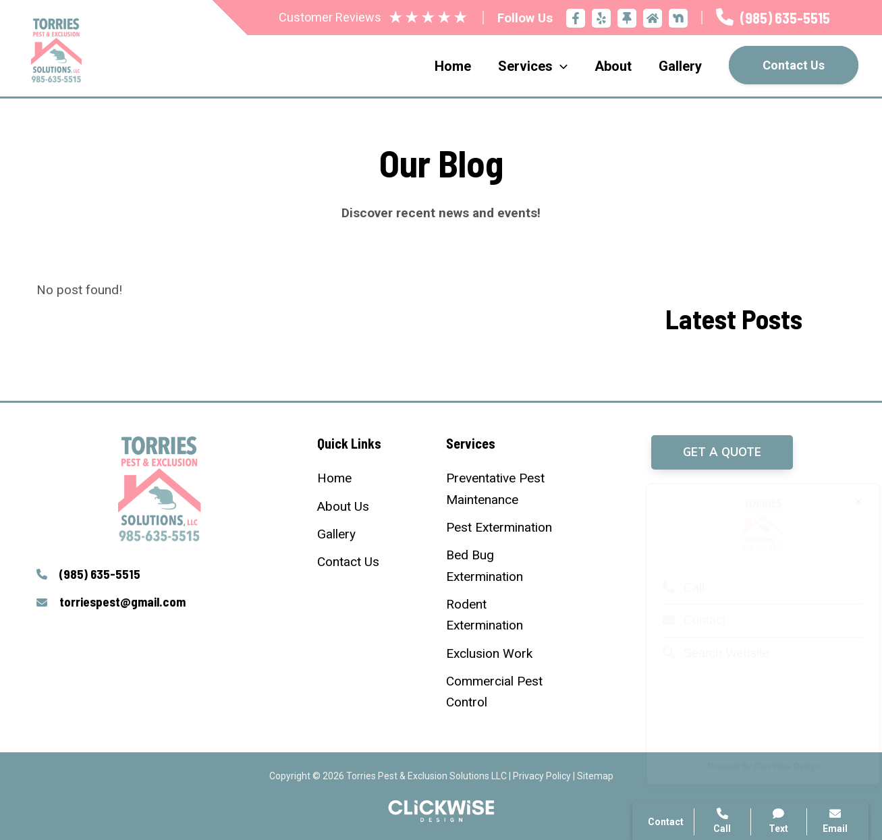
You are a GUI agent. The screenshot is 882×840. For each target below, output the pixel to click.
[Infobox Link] (773, 18)
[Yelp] (601, 18)
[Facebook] (575, 18)
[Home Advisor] (652, 18)
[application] (560, 66)
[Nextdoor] (678, 18)
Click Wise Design (773, 766)
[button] (722, 452)
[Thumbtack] (626, 18)
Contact (681, 620)
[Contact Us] (348, 561)
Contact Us (794, 65)
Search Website (703, 653)
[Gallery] (336, 534)
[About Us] (343, 506)
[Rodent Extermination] (505, 615)
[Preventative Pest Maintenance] (505, 489)
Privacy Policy (542, 776)
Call (671, 587)
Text (779, 821)
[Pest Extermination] (499, 527)
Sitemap (595, 776)
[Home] (334, 478)
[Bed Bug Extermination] (505, 565)
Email (835, 821)
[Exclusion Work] (489, 653)
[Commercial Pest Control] (505, 692)
